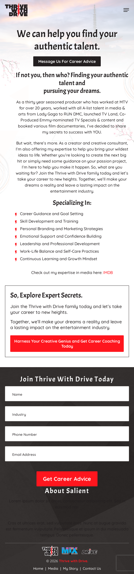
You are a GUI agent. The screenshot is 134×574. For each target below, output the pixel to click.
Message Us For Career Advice (67, 61)
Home (38, 568)
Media (53, 568)
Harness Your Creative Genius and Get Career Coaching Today (67, 344)
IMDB (108, 272)
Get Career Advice (67, 478)
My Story (70, 568)
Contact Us (92, 568)
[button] (126, 10)
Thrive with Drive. (73, 561)
